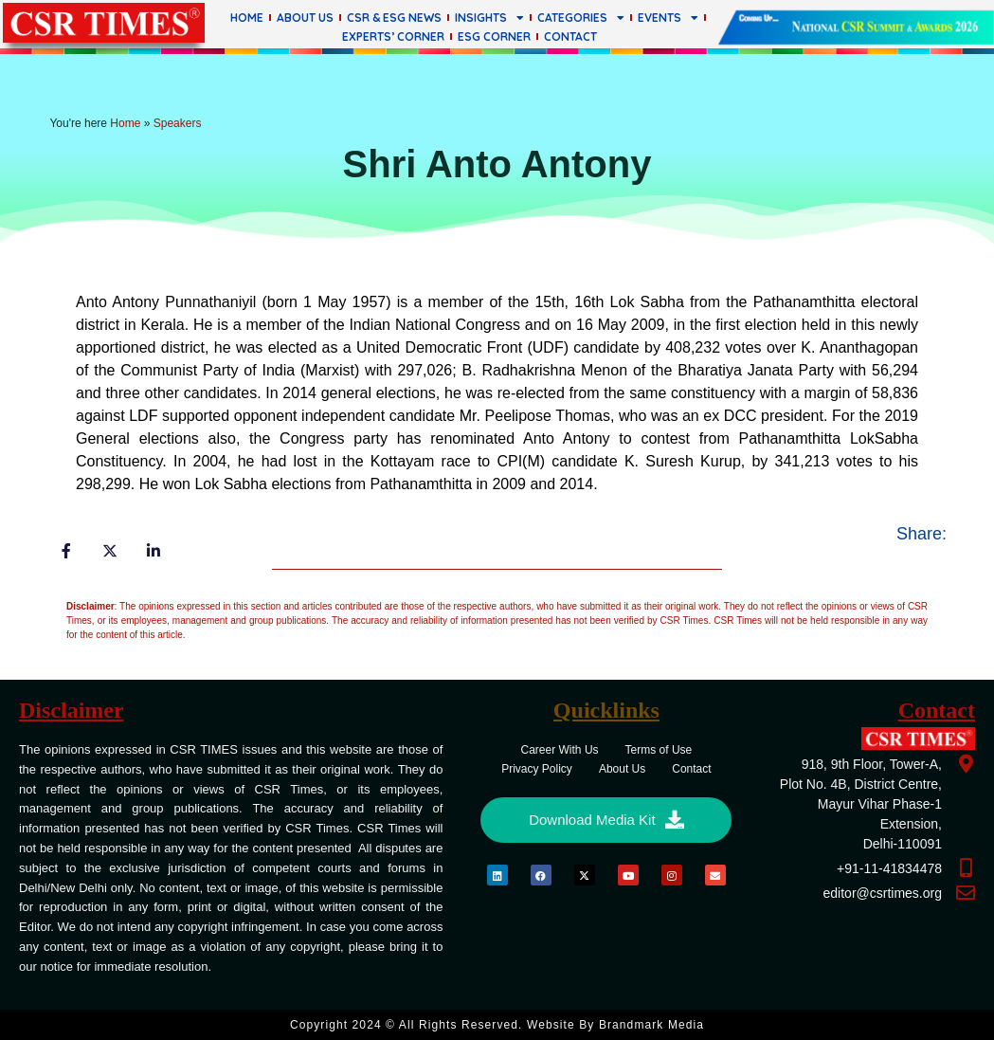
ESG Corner (494, 36)
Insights (489, 18)
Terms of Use (659, 750)
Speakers (178, 123)
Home (246, 17)
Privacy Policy (536, 768)
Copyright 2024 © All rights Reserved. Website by (497, 1024)
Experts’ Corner (393, 36)
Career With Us (560, 750)
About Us (305, 17)
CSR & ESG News (394, 17)
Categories (580, 18)
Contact (570, 36)
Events (668, 18)
